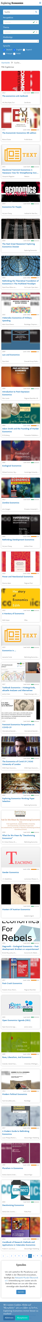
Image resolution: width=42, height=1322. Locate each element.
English (19, 50)
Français (9, 54)
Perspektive (8, 18)
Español (29, 50)
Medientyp (7, 37)
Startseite (5, 63)
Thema (6, 27)
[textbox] (21, 41)
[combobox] (21, 41)
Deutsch (9, 50)
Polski (18, 54)
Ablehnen (9, 1318)
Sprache (6, 46)
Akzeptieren (22, 1318)
